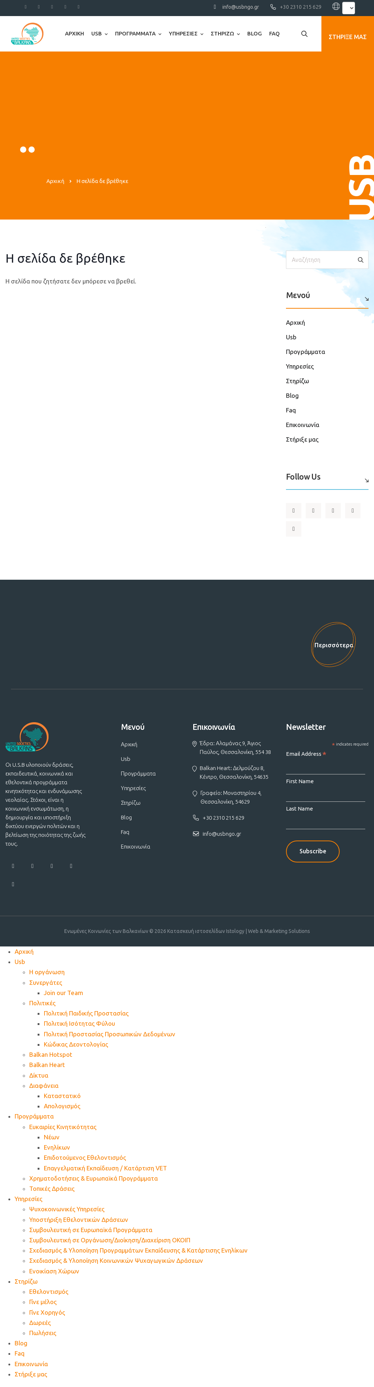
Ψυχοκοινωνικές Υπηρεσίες (66, 1212)
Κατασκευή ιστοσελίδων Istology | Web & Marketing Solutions (238, 934)
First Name (300, 784)
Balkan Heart (47, 1068)
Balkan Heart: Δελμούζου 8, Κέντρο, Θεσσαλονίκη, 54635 (234, 776)
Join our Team (63, 995)
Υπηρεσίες (183, 33)
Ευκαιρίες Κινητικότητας (62, 1130)
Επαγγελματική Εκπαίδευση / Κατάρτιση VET (105, 1171)
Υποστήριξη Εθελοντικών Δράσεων (78, 1222)
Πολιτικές (42, 1006)
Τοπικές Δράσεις (52, 1191)
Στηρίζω (222, 33)
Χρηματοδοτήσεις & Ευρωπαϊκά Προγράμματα (93, 1181)
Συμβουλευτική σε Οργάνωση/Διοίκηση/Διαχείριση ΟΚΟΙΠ (109, 1243)
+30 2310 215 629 (300, 7)
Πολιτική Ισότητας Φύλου (79, 1027)
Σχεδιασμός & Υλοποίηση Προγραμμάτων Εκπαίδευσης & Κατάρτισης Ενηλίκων (138, 1253)
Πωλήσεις (42, 1336)
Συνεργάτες (45, 985)
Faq (274, 33)
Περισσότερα (332, 646)
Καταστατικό (62, 1098)
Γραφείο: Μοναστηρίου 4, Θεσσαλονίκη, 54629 (231, 800)
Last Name (299, 812)
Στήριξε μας (302, 439)
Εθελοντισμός (48, 1295)
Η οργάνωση (47, 975)
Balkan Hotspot (50, 1058)
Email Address (306, 758)
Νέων (52, 1140)
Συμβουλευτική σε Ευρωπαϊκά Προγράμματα (90, 1233)
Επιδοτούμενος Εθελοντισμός (85, 1161)
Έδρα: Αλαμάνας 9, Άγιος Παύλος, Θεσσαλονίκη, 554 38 (235, 751)
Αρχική (74, 33)
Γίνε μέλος (43, 1305)
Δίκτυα (38, 1078)
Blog (254, 33)
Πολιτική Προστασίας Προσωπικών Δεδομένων (109, 1037)
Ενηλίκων (57, 1150)
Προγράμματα (135, 33)
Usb (96, 33)
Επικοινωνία (302, 424)
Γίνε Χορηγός (47, 1315)
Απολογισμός (62, 1109)
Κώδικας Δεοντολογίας (76, 1047)
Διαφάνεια (43, 1088)
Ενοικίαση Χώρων (54, 1274)
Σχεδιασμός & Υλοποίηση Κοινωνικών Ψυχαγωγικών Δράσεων (116, 1264)
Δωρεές (40, 1325)
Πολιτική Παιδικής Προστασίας (86, 1016)
